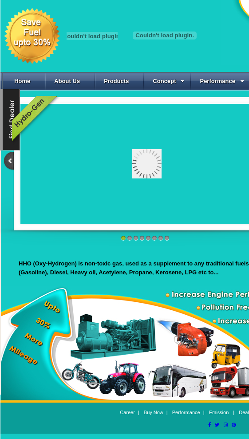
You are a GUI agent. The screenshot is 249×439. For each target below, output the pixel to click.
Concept (169, 81)
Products (116, 81)
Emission (219, 412)
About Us (67, 81)
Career (127, 412)
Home (20, 81)
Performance (186, 412)
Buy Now (153, 412)
